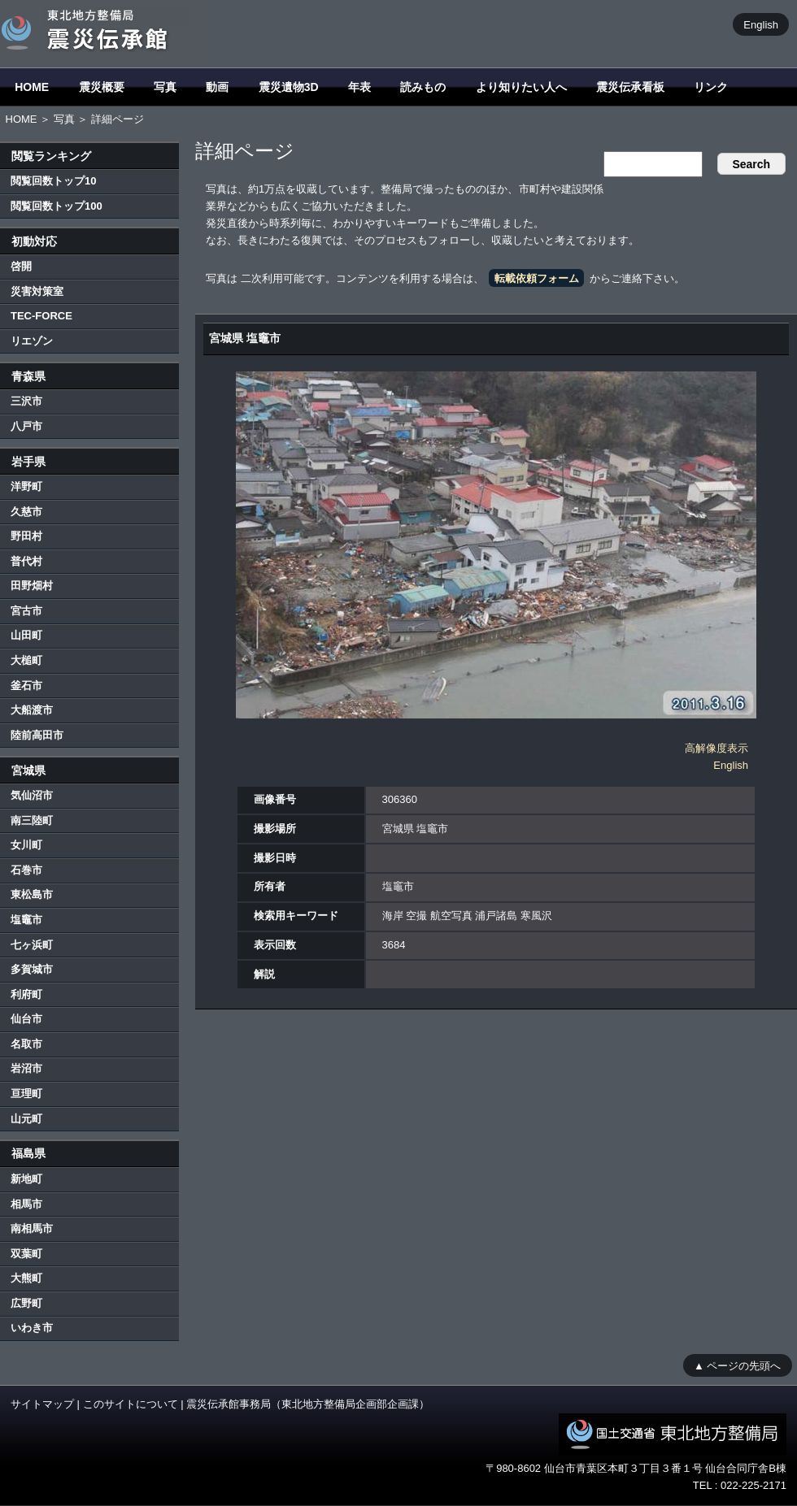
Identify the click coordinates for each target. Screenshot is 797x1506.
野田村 (26, 536)
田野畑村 (32, 585)
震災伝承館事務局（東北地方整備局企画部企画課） (307, 1404)
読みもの (423, 86)
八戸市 (26, 426)
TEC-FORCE (41, 316)
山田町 (26, 635)
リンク (711, 86)
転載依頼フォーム (536, 278)
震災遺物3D (289, 86)
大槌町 (26, 660)
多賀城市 (32, 969)
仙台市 (26, 1019)
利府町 (26, 994)
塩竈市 (26, 920)
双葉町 (26, 1254)
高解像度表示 (716, 748)
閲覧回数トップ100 (56, 206)
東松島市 (32, 894)
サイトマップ (42, 1404)
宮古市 (26, 611)
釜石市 (26, 685)
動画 (217, 86)
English (760, 24)
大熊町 (26, 1278)
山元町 (26, 1119)
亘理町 (26, 1093)
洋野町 (26, 486)
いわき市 (32, 1328)
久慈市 (26, 512)
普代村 (26, 561)
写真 (165, 86)
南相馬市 (32, 1228)
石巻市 (26, 870)
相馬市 (26, 1204)
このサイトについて (130, 1404)
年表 (359, 86)
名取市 (26, 1044)
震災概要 (101, 86)
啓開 (21, 266)
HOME (32, 86)
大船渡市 (32, 710)
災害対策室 (37, 291)
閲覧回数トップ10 (53, 181)
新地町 (26, 1179)
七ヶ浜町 (32, 945)
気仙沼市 (32, 795)
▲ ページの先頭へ (737, 1365)
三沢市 (26, 401)
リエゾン (32, 341)
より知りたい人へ (521, 86)
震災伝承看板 (630, 86)
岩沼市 (26, 1068)
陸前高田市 (37, 735)
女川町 (26, 845)
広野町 (26, 1303)
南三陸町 (32, 820)
